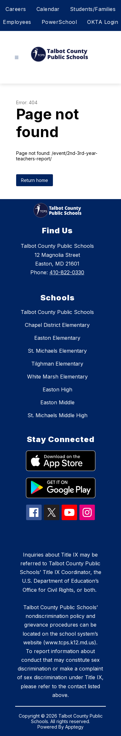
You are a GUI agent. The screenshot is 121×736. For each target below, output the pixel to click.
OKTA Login (102, 22)
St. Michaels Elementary (57, 351)
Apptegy (74, 727)
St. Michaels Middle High (57, 415)
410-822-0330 (66, 272)
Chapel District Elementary (57, 325)
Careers (15, 9)
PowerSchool (59, 22)
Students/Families (93, 9)
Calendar (48, 9)
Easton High (57, 389)
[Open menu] (16, 57)
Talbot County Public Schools (57, 312)
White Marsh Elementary (57, 376)
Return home (34, 180)
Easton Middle (57, 402)
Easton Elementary (57, 338)
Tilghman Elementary (57, 363)
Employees (17, 22)
